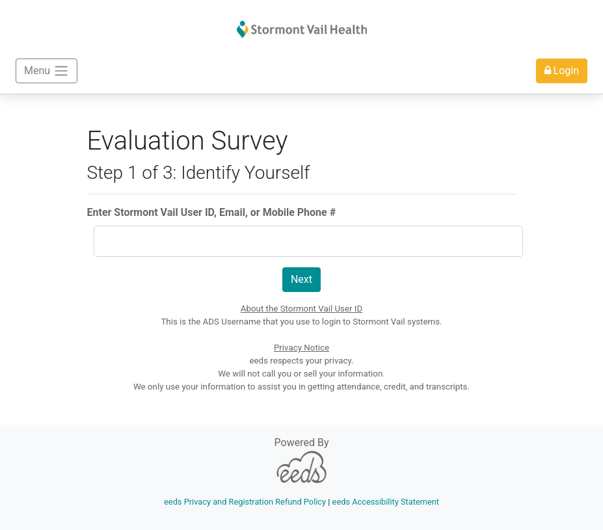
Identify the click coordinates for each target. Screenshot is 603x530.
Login (561, 70)
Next (301, 279)
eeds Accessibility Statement (385, 502)
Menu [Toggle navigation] (46, 71)
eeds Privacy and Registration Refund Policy (245, 502)
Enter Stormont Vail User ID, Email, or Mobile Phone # (211, 212)
